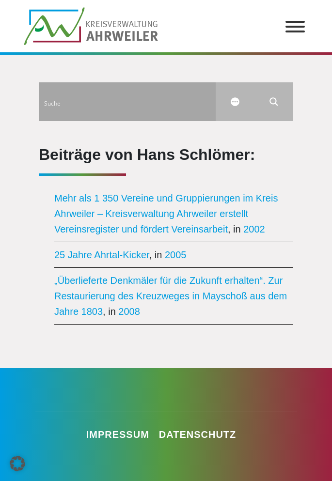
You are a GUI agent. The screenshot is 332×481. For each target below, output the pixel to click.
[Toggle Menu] (295, 26)
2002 (254, 229)
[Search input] (127, 102)
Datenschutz (198, 434)
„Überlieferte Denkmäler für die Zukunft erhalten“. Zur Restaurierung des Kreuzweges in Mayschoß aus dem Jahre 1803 (170, 296)
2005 (176, 254)
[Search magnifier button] (273, 101)
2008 (129, 311)
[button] (17, 463)
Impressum (117, 434)
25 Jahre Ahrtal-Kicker (101, 254)
